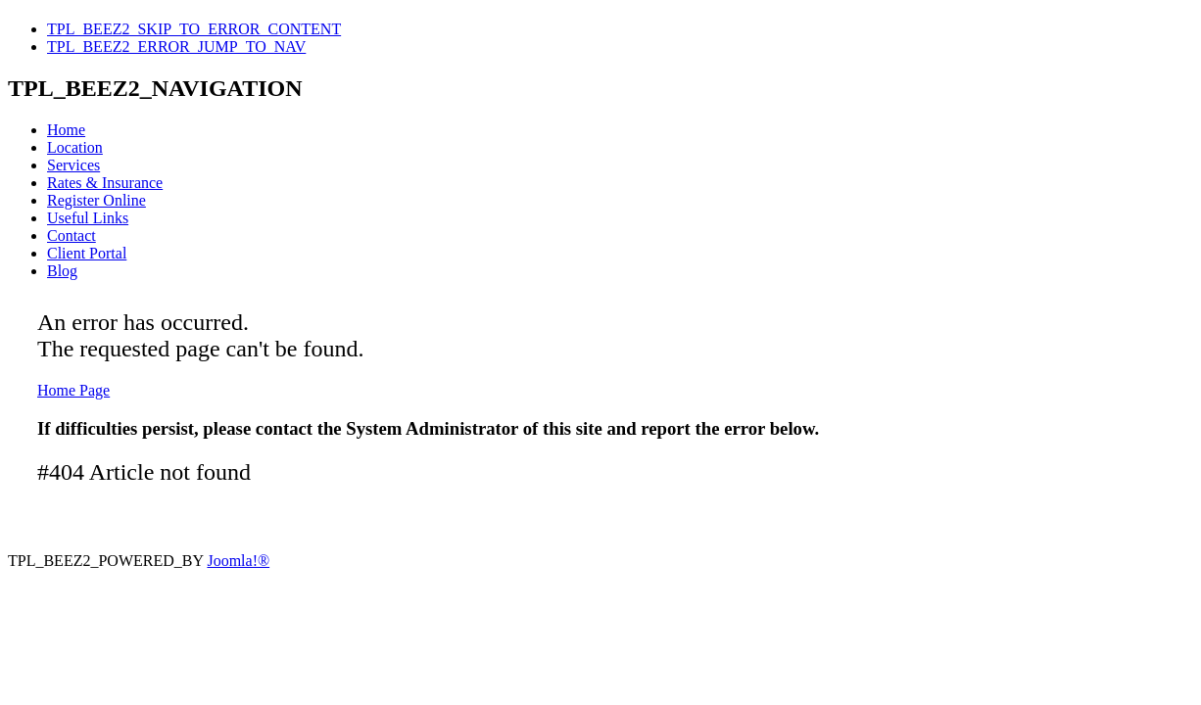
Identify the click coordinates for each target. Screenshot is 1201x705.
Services (73, 165)
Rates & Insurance (105, 182)
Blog (62, 270)
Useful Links (87, 218)
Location (75, 147)
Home (66, 129)
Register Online (96, 200)
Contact (71, 235)
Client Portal (86, 253)
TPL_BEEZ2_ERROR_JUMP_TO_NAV (176, 46)
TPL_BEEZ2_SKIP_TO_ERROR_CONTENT (194, 29)
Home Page (73, 390)
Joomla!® (238, 560)
